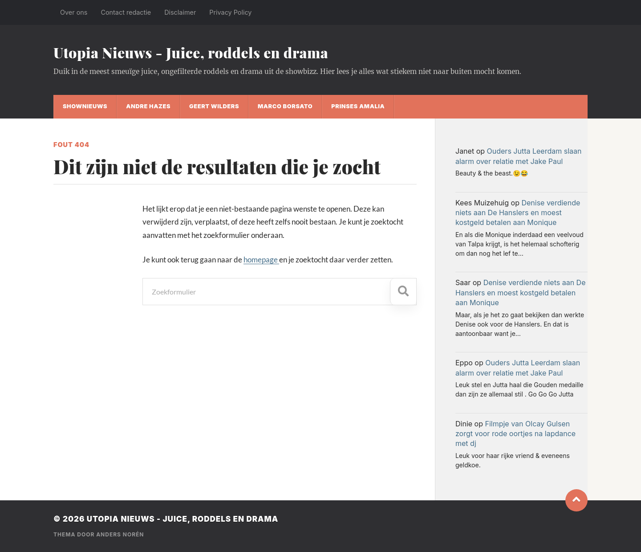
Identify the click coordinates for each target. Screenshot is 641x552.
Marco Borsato (285, 106)
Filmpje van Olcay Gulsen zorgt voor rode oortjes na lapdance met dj (515, 433)
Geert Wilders (214, 106)
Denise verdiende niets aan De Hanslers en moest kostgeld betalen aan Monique (517, 212)
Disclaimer (180, 12)
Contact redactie (126, 12)
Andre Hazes (148, 106)
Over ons (73, 12)
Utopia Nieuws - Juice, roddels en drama (190, 52)
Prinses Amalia (358, 106)
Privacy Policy (230, 12)
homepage (261, 259)
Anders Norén (120, 534)
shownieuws (85, 106)
